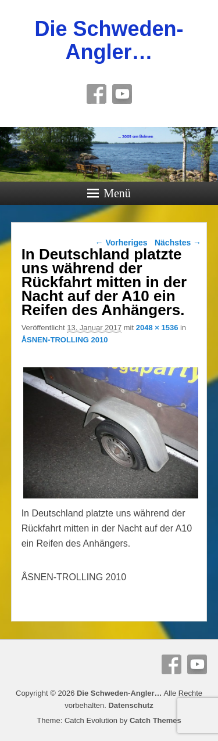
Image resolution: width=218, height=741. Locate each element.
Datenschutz (130, 705)
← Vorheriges (121, 242)
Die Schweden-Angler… (108, 40)
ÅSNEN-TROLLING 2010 (65, 339)
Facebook (96, 94)
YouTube (122, 94)
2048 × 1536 (157, 327)
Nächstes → (178, 242)
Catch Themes (155, 720)
